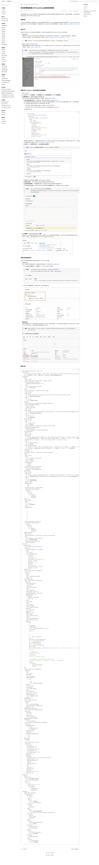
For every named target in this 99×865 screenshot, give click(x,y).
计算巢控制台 (27, 97)
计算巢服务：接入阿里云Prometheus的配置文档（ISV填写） (57, 41)
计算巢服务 (9, 5)
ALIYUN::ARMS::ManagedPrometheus (46, 147)
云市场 (31, 2)
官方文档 (3, 5)
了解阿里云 (42, 2)
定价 (27, 2)
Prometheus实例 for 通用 (35, 51)
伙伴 (34, 2)
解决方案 (20, 2)
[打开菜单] (2, 2)
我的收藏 (76, 15)
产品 (16, 2)
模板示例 (56, 104)
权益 (24, 2)
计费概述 (59, 276)
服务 (38, 2)
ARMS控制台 (43, 49)
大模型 (13, 2)
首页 (21, 8)
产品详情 (70, 15)
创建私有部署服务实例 (54, 269)
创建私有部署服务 (51, 102)
